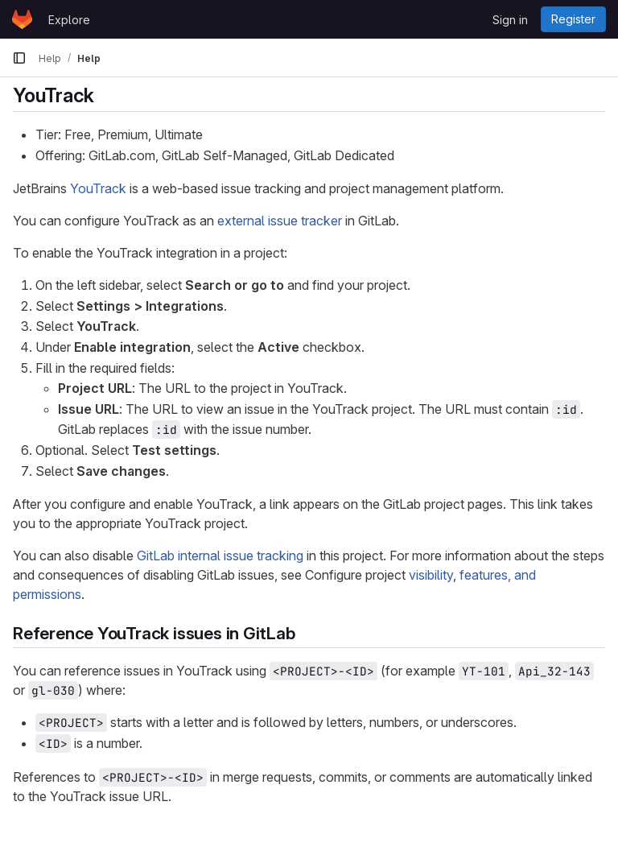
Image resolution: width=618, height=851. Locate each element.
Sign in (510, 20)
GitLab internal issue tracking (220, 555)
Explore (69, 20)
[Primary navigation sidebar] (19, 58)
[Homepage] (22, 19)
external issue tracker (279, 221)
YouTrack (98, 188)
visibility (431, 575)
